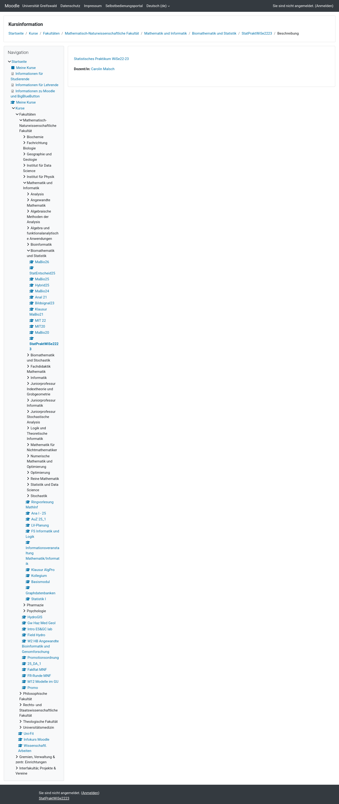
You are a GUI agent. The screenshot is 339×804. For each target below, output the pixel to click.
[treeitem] (34, 417)
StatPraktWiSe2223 (257, 33)
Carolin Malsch (102, 69)
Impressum (93, 6)
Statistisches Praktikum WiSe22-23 (101, 59)
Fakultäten (51, 33)
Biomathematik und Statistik (214, 33)
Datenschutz (70, 6)
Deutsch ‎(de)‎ (156, 6)
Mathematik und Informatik (165, 33)
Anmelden (324, 6)
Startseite (16, 33)
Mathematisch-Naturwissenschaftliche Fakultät (102, 33)
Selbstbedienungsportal (124, 6)
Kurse (33, 33)
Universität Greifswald (39, 6)
